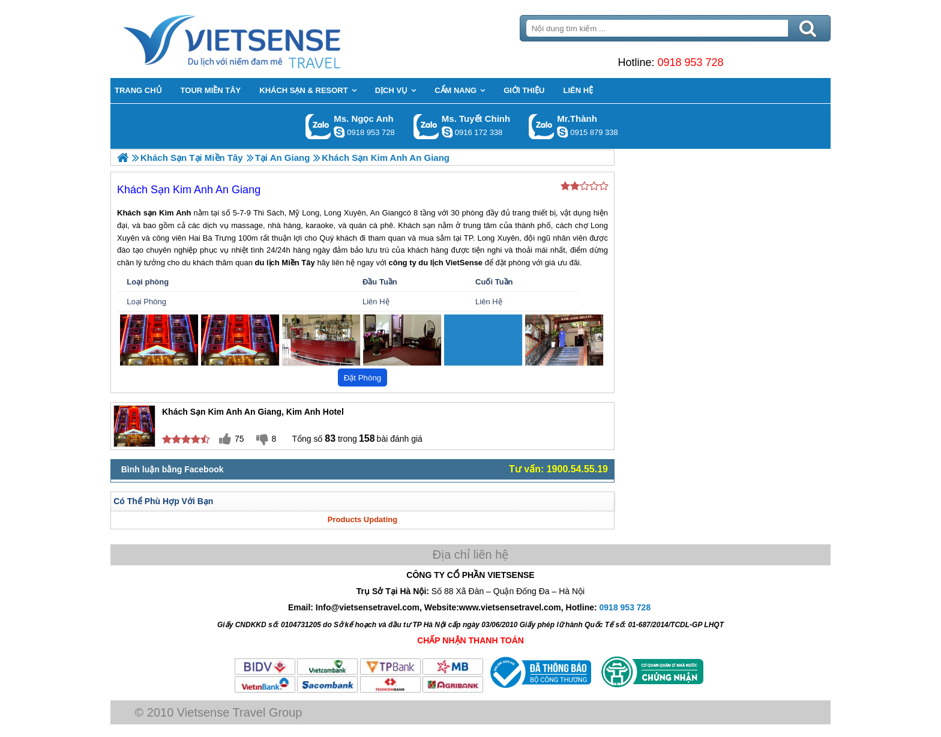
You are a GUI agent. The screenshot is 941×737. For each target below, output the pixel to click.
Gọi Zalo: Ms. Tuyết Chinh (426, 126)
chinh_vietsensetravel (447, 132)
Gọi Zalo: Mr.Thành (541, 126)
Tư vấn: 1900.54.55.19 (558, 469)
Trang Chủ (261, 39)
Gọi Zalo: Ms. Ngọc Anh (318, 126)
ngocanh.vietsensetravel (339, 132)
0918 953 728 (690, 62)
